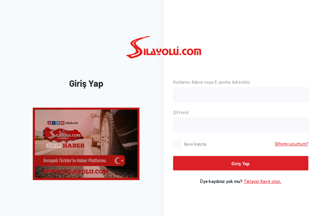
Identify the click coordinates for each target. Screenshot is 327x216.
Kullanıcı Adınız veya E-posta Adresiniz (211, 82)
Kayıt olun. (263, 181)
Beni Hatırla (195, 144)
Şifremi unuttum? (291, 143)
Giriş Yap (240, 163)
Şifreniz (181, 112)
